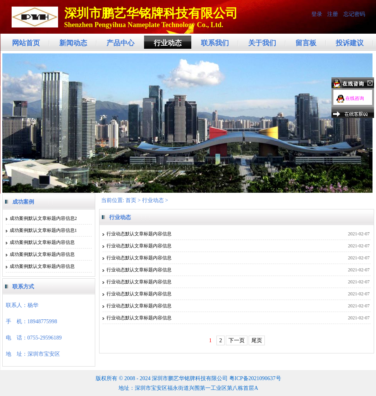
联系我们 (215, 43)
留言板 (305, 43)
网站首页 (26, 43)
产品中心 (120, 43)
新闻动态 (73, 43)
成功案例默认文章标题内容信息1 (43, 230)
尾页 (256, 340)
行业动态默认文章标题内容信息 (139, 234)
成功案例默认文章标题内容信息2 (43, 218)
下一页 (236, 340)
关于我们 (262, 43)
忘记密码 (354, 14)
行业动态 (168, 43)
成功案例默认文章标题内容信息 (42, 242)
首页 (130, 200)
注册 (332, 14)
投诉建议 (350, 43)
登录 (316, 14)
